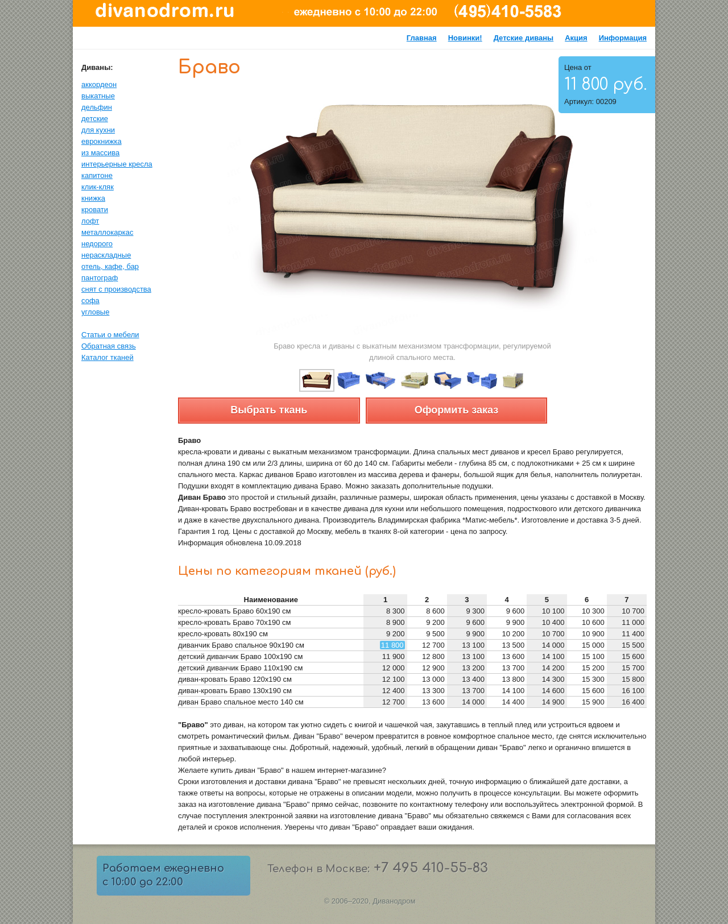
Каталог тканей (107, 357)
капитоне (97, 175)
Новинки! (465, 38)
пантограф (99, 278)
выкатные (98, 96)
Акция (576, 38)
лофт (90, 221)
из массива (100, 152)
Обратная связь (108, 346)
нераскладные (106, 255)
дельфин (96, 107)
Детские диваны (524, 38)
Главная (422, 38)
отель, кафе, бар (110, 266)
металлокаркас (107, 232)
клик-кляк (97, 187)
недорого (97, 243)
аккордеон (99, 84)
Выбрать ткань (268, 410)
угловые (95, 312)
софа (90, 300)
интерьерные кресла (116, 164)
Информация (623, 38)
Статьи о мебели (110, 334)
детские (94, 118)
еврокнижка (101, 141)
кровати (94, 209)
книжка (93, 198)
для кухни (98, 130)
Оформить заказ (456, 410)
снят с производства (116, 289)
